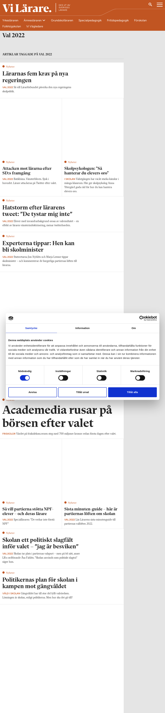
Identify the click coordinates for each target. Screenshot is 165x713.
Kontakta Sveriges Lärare (131, 695)
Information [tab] (82, 328)
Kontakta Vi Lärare (12, 689)
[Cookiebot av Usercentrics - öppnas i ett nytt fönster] (142, 318)
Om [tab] (134, 328)
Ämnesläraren (33, 20)
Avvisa (32, 392)
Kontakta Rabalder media (76, 690)
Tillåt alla (132, 392)
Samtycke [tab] (31, 328)
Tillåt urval (82, 392)
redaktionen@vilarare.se (15, 694)
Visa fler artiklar (62, 484)
